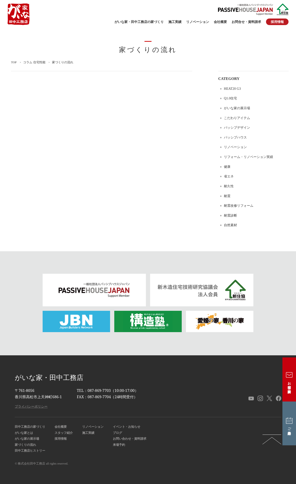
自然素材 (230, 225)
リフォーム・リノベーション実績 (248, 157)
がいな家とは (24, 433)
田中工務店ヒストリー (30, 450)
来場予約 (119, 444)
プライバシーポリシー (31, 406)
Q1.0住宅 (230, 98)
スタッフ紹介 (64, 433)
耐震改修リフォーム (238, 205)
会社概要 (220, 22)
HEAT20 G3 (232, 88)
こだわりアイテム (237, 118)
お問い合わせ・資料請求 (129, 438)
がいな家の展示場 (237, 108)
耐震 (227, 196)
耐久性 (229, 186)
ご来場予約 (289, 423)
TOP (14, 62)
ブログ (117, 433)
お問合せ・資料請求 (246, 22)
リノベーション (197, 22)
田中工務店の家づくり (30, 426)
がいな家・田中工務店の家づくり (139, 22)
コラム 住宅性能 (34, 62)
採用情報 (277, 22)
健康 (227, 167)
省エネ (229, 176)
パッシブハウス (235, 137)
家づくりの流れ (25, 444)
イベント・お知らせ (126, 426)
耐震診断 (230, 215)
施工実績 (174, 22)
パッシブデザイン (237, 127)
